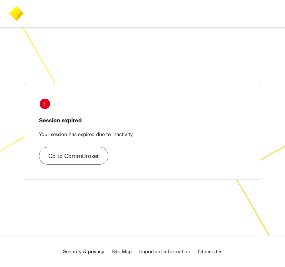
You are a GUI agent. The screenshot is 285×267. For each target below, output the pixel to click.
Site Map (122, 251)
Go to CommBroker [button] (73, 155)
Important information (164, 251)
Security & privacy (83, 251)
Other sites (210, 251)
